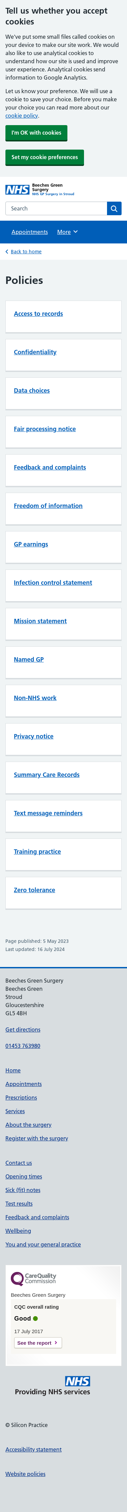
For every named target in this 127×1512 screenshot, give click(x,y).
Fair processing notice (45, 429)
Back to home (26, 252)
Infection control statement (53, 583)
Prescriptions (21, 1097)
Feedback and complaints (50, 467)
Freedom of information (48, 506)
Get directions (22, 1029)
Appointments (30, 231)
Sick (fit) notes (22, 1190)
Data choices (32, 390)
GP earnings (31, 544)
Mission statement (40, 621)
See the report (34, 1343)
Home (13, 1070)
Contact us (18, 1162)
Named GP (29, 659)
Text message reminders (48, 813)
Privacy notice (34, 736)
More (68, 231)
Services (15, 1111)
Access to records (38, 314)
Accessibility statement (33, 1449)
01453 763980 (22, 1045)
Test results (19, 1203)
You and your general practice (43, 1244)
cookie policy (21, 115)
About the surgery (28, 1124)
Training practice (37, 851)
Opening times (23, 1176)
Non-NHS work (35, 698)
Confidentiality (35, 352)
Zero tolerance (34, 890)
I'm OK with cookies (36, 132)
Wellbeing (18, 1230)
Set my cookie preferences (45, 157)
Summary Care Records (47, 775)
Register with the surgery (36, 1138)
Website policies (25, 1474)
